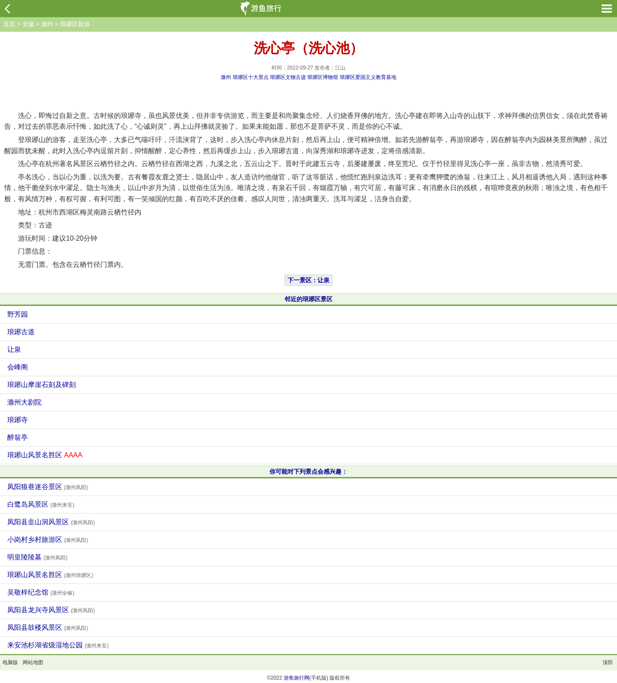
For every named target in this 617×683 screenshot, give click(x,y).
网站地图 (33, 662)
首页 (9, 24)
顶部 (607, 662)
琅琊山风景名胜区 (44, 455)
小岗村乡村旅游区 (47, 539)
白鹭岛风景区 (40, 504)
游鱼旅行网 (296, 678)
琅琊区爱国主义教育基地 (368, 77)
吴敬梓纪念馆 (40, 592)
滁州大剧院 (24, 402)
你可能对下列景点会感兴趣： (308, 471)
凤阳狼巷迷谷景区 (47, 486)
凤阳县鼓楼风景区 (47, 627)
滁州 (47, 24)
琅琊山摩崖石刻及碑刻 (41, 384)
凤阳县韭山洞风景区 (51, 522)
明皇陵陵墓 (37, 557)
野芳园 (17, 314)
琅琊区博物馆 (322, 77)
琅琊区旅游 (75, 24)
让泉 (14, 349)
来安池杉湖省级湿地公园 (57, 645)
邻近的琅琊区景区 (308, 299)
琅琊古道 (21, 331)
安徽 (28, 24)
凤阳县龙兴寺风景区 (51, 609)
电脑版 (10, 662)
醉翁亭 (17, 437)
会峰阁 (17, 367)
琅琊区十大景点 (251, 77)
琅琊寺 (17, 419)
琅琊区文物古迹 (288, 77)
